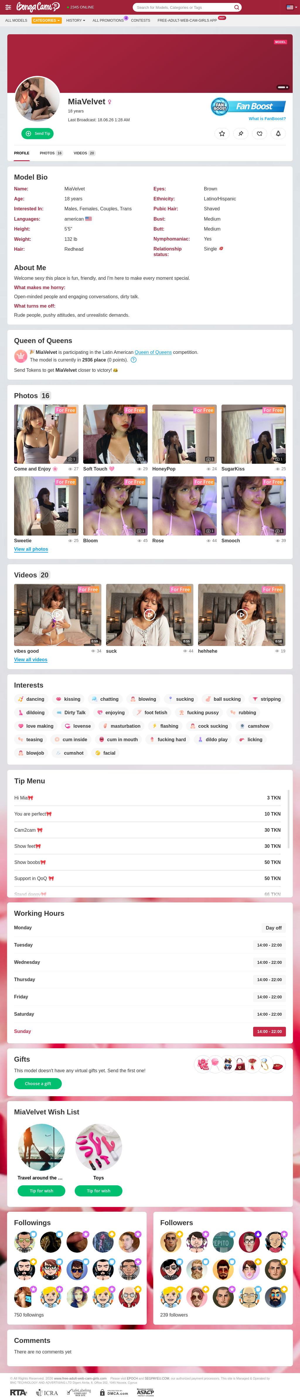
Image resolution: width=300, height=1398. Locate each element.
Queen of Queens (153, 352)
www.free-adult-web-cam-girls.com (80, 1378)
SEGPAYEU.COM (157, 1378)
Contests (140, 20)
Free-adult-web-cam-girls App (189, 20)
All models (16, 20)
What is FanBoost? (267, 118)
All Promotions (110, 20)
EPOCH (132, 1378)
